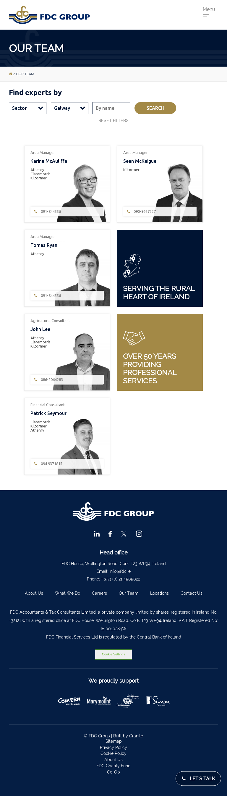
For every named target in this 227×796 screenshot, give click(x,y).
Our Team (128, 593)
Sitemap (114, 741)
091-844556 (47, 211)
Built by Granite (128, 736)
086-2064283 (48, 380)
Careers (99, 593)
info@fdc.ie (120, 571)
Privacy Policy (113, 747)
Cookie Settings (113, 654)
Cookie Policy (113, 753)
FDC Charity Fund (113, 765)
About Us (34, 593)
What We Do (67, 593)
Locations (159, 593)
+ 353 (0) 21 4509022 (120, 579)
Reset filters (113, 120)
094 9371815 (47, 464)
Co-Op (113, 772)
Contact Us (191, 593)
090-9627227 (141, 211)
